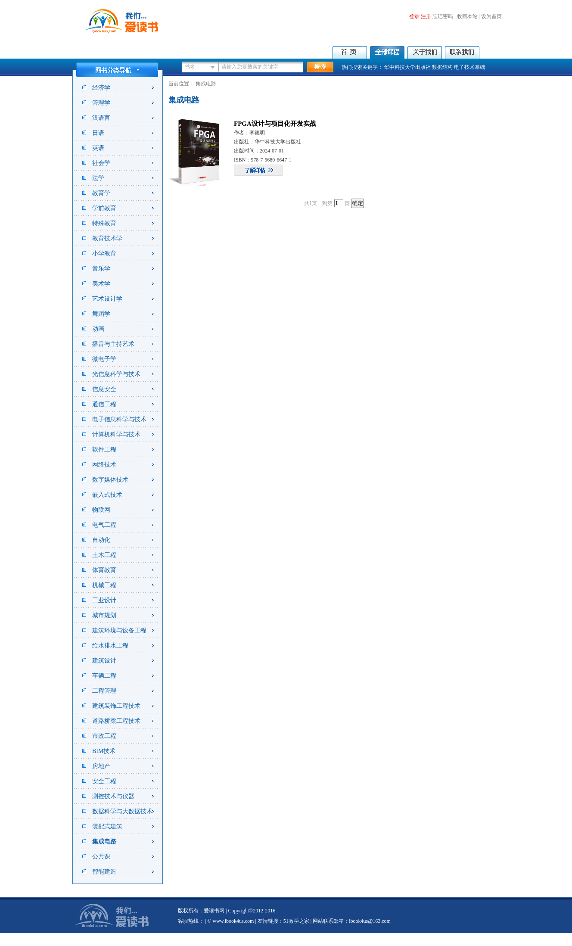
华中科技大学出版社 (407, 67)
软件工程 (104, 449)
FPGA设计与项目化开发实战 (275, 123)
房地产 (101, 766)
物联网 (101, 510)
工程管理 (104, 691)
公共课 (101, 856)
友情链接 (268, 921)
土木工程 (104, 555)
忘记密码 (442, 16)
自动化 (101, 540)
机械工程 (104, 585)
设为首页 (491, 16)
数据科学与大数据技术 (122, 811)
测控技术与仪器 (113, 796)
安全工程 (104, 781)
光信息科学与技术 (116, 374)
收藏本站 (467, 16)
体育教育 (104, 570)
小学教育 (104, 253)
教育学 (101, 193)
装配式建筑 (107, 826)
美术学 (101, 283)
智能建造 (104, 871)
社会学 (101, 163)
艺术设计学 (107, 299)
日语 (98, 133)
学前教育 (104, 208)
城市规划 (104, 615)
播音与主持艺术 (113, 344)
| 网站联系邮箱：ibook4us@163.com (350, 921)
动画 (98, 329)
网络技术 (104, 464)
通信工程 (104, 404)
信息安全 (104, 389)
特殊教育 (104, 223)
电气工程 (104, 525)
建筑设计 (104, 660)
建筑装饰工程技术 (116, 706)
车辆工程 (104, 675)
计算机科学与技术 (116, 434)
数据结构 (442, 67)
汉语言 (101, 118)
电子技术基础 (469, 67)
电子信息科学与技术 (119, 419)
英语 (98, 148)
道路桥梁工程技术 (116, 721)
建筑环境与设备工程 (119, 630)
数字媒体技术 (110, 479)
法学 (98, 178)
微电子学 (104, 359)
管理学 (101, 103)
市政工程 (104, 736)
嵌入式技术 (107, 495)
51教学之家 (296, 921)
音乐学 (101, 268)
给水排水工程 (110, 645)
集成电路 (104, 841)
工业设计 (104, 600)
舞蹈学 (101, 314)
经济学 (101, 87)
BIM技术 (103, 751)
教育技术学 (107, 238)
